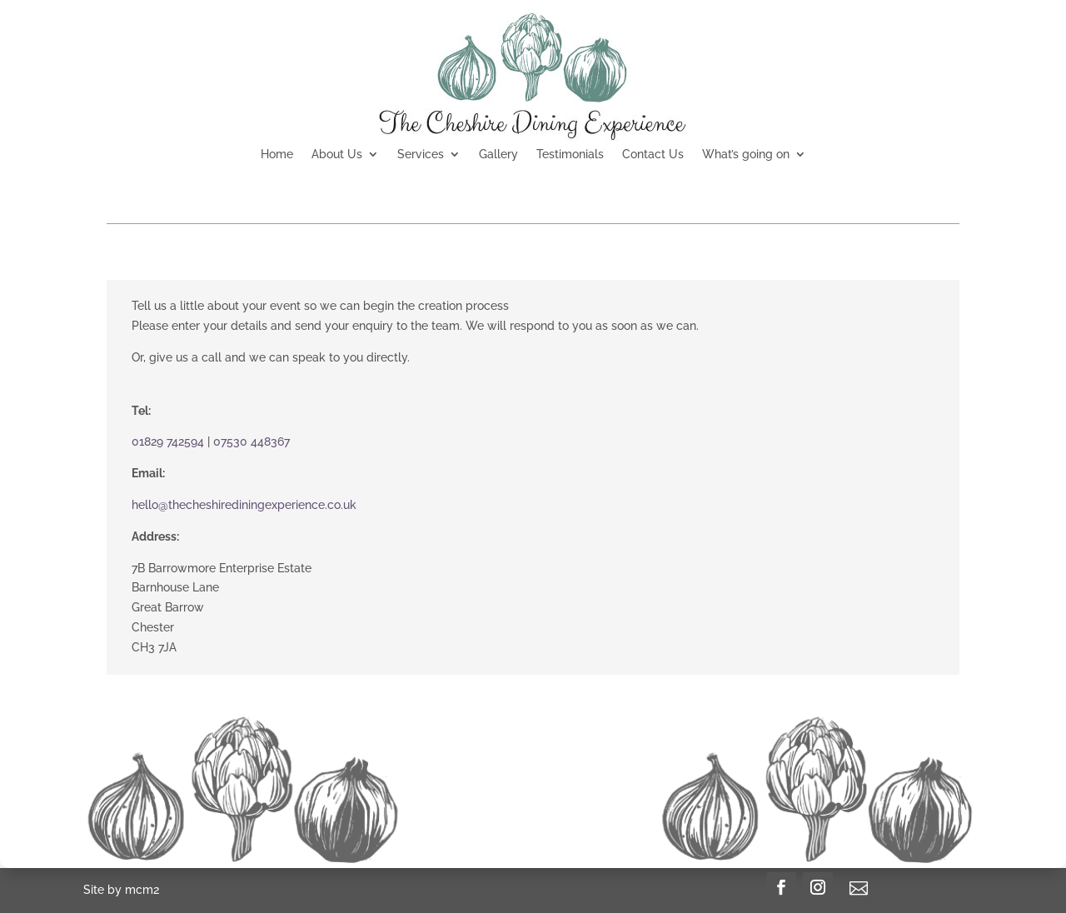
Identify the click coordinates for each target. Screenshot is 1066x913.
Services (420, 154)
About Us (336, 154)
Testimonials (570, 154)
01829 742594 (168, 441)
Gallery (498, 154)
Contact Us (653, 154)
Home (277, 154)
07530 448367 (251, 441)
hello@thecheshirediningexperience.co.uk (244, 504)
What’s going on (746, 154)
